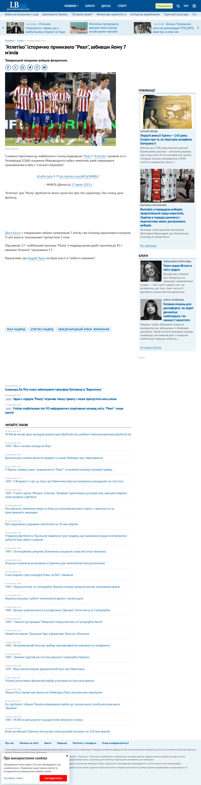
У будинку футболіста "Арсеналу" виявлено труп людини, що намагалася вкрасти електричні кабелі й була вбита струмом (66, 538)
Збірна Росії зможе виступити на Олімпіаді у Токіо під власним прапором (53, 692)
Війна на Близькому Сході (21, 14)
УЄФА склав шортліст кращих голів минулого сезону (44, 720)
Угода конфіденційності (115, 743)
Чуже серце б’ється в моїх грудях (177, 267)
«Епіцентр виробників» (145, 14)
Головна (9, 40)
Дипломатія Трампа (54, 14)
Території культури (176, 14)
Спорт (122, 6)
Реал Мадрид (16, 329)
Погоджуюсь (53, 778)
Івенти (47, 743)
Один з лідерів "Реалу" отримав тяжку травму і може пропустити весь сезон (61, 399)
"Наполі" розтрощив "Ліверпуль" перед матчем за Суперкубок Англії (53, 622)
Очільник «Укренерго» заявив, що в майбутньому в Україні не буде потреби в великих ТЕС (45, 29)
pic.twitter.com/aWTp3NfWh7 (79, 176)
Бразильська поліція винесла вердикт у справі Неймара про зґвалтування (53, 458)
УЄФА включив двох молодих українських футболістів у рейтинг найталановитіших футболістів (68, 434)
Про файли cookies (13, 778)
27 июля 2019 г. (82, 184)
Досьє (106, 6)
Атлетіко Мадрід (41, 329)
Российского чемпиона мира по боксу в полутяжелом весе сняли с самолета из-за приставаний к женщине (59, 510)
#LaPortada (45, 176)
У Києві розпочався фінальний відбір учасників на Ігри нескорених (49, 681)
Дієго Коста (13, 233)
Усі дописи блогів (150, 347)
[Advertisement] (68, 214)
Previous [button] (3, 28)
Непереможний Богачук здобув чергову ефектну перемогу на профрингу (57, 645)
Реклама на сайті (29, 743)
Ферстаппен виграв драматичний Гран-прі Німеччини (45, 669)
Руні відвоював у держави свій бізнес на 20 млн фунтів (41, 524)
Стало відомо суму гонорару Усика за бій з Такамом (39, 575)
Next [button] (198, 28)
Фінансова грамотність (111, 14)
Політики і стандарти (84, 743)
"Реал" (87, 156)
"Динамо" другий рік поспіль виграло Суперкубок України (47, 657)
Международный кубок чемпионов (83, 329)
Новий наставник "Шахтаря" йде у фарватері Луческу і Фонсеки (47, 634)
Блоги (90, 6)
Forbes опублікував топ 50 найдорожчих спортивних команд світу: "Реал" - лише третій (64, 410)
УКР (186, 6)
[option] (37, 28)
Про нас (9, 743)
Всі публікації (148, 245)
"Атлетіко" (100, 156)
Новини (71, 6)
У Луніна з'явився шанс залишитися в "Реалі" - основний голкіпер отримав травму (58, 469)
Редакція (62, 743)
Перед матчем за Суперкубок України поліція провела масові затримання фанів (62, 587)
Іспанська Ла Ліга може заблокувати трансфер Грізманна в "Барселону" (53, 389)
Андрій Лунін (36, 258)
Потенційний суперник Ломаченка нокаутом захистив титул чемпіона (55, 551)
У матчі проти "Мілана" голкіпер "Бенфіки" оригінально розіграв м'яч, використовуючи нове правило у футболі (66, 495)
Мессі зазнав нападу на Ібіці (28, 446)
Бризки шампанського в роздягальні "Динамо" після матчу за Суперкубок (57, 610)
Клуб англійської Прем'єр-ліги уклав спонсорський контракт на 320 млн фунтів (57, 731)
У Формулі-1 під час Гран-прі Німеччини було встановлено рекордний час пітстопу (64, 481)
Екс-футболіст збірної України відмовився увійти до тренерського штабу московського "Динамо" (62, 706)
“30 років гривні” (82, 14)
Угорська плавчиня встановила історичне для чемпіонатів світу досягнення (55, 563)
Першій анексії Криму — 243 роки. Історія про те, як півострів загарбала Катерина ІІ (166, 139)
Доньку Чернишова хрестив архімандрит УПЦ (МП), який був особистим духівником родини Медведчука (173, 31)
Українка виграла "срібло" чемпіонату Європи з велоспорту (44, 598)
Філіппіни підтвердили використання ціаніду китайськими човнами (104, 27)
